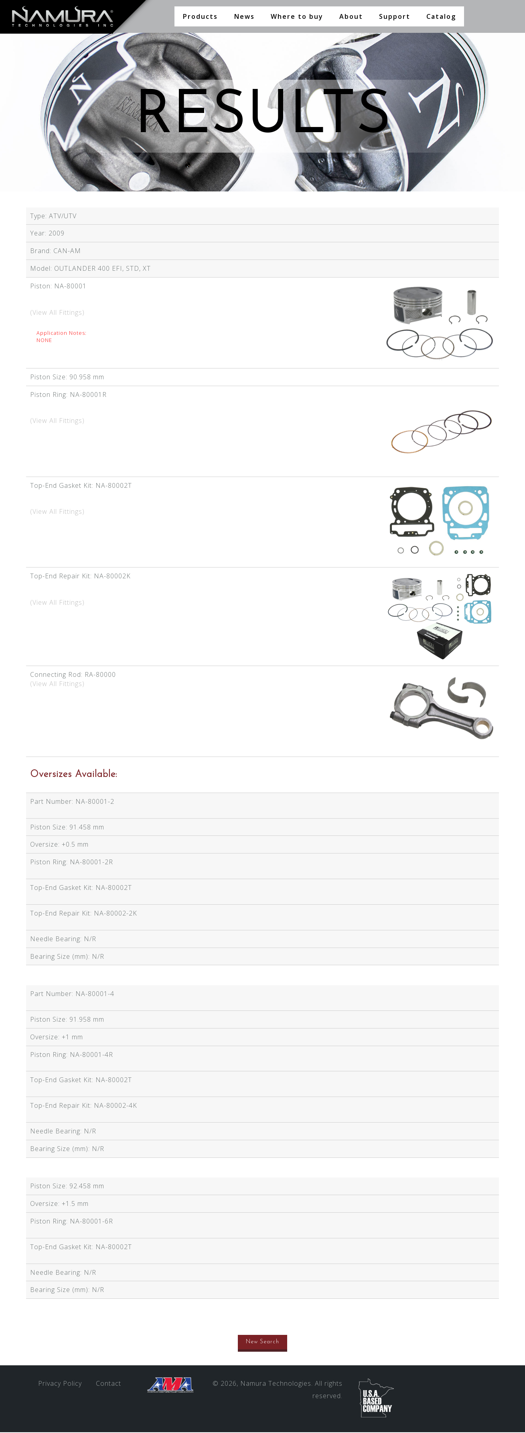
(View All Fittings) (57, 313)
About (351, 16)
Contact (108, 1384)
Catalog (441, 16)
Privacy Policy (60, 1384)
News (244, 16)
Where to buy (297, 16)
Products (200, 16)
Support (394, 16)
